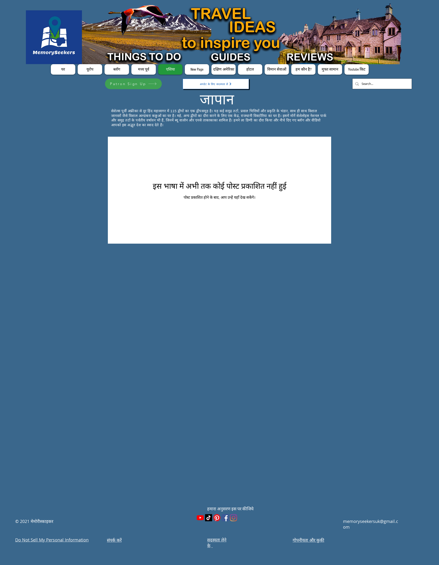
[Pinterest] (216, 517)
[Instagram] (233, 517)
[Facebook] (225, 517)
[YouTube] (200, 517)
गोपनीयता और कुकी (308, 540)
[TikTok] (208, 517)
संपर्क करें (114, 540)
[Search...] (382, 84)
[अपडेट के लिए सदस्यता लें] (216, 84)
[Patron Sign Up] (133, 83)
